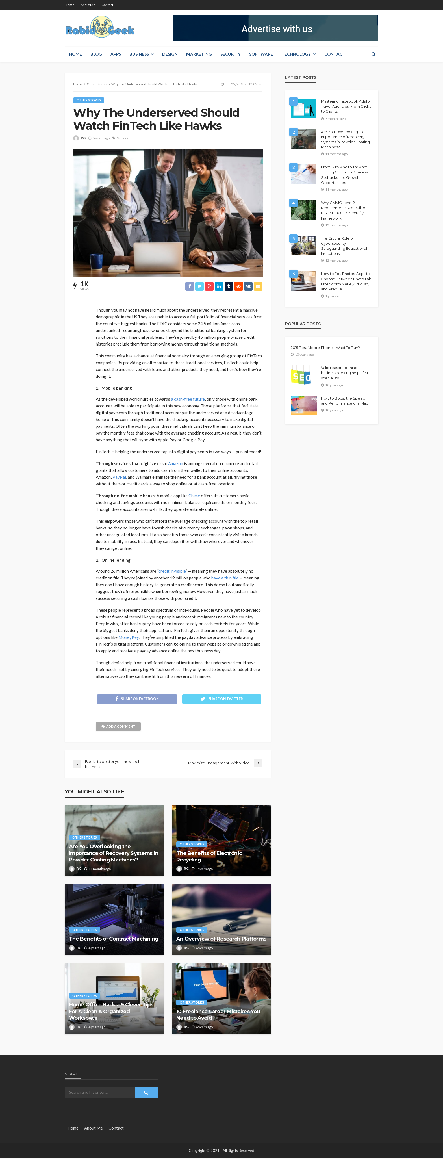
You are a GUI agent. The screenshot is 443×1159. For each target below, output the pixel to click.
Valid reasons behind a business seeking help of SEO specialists (347, 372)
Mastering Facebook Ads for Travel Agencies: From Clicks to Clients (346, 106)
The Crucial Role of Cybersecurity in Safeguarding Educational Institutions (344, 246)
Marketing (199, 54)
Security (230, 54)
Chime (194, 495)
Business (139, 54)
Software (261, 54)
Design (170, 54)
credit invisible (172, 571)
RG (83, 138)
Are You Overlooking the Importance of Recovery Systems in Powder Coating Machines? (113, 854)
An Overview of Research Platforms (221, 940)
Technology (296, 54)
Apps (115, 54)
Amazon (175, 463)
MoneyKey (128, 637)
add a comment (118, 728)
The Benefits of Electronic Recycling (209, 857)
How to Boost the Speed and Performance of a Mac (344, 400)
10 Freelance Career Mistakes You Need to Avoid (218, 1016)
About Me (88, 5)
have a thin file (224, 578)
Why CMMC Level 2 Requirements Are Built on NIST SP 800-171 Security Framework (344, 210)
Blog (96, 54)
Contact (107, 5)
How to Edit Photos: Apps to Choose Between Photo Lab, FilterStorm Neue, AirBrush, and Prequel (346, 281)
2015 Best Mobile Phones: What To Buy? (325, 347)
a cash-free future (188, 399)
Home (69, 5)
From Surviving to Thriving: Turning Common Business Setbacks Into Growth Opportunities (344, 175)
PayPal (119, 477)
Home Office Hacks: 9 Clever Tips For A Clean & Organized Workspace (111, 1013)
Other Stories (89, 100)
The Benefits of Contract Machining (113, 940)
